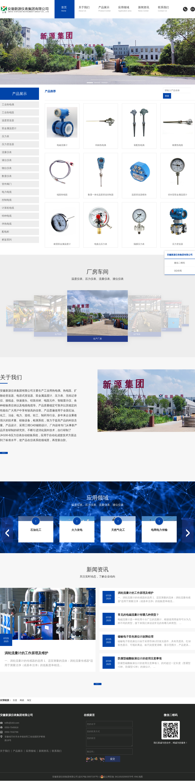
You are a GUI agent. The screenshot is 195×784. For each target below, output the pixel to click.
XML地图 (138, 780)
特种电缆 (7, 215)
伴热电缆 (7, 223)
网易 (22, 703)
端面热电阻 (62, 189)
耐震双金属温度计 (62, 238)
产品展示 (106, 9)
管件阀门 (7, 184)
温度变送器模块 (139, 189)
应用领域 (126, 9)
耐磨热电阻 (177, 139)
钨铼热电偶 (100, 139)
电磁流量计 (62, 139)
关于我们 (86, 9)
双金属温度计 (9, 128)
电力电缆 (7, 192)
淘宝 (29, 703)
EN (192, 9)
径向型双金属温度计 (177, 189)
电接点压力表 (100, 238)
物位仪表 (7, 168)
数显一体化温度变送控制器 (100, 189)
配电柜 (5, 231)
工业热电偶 (8, 104)
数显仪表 (7, 176)
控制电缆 (7, 200)
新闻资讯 (146, 9)
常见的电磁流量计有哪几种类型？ (138, 613)
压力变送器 (8, 144)
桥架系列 (7, 239)
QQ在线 (178, 270)
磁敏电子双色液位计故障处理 (135, 635)
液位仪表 (7, 160)
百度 (15, 703)
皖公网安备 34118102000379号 (116, 779)
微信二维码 (179, 263)
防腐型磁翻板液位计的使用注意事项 (140, 657)
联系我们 (166, 9)
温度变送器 (8, 120)
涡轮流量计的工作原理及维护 (26, 652)
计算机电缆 (8, 208)
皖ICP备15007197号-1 (89, 780)
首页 (67, 9)
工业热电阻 (8, 112)
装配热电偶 (139, 139)
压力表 (5, 136)
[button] (90, 82)
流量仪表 (7, 152)
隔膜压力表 (139, 238)
